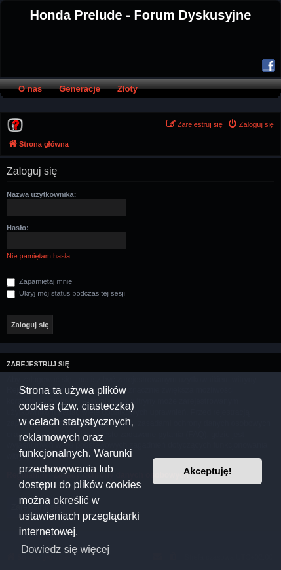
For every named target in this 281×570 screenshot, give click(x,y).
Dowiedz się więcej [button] (65, 549)
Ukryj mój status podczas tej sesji (66, 293)
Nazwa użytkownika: (41, 194)
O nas (30, 89)
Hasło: (18, 228)
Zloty (127, 89)
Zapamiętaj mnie (39, 281)
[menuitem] (15, 124)
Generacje (79, 89)
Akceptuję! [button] (207, 471)
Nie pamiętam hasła (38, 256)
